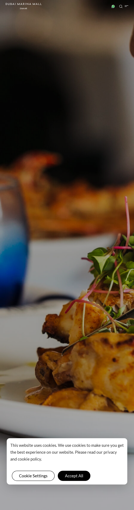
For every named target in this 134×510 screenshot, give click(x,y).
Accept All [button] (74, 475)
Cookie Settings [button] (33, 475)
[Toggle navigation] (126, 6)
